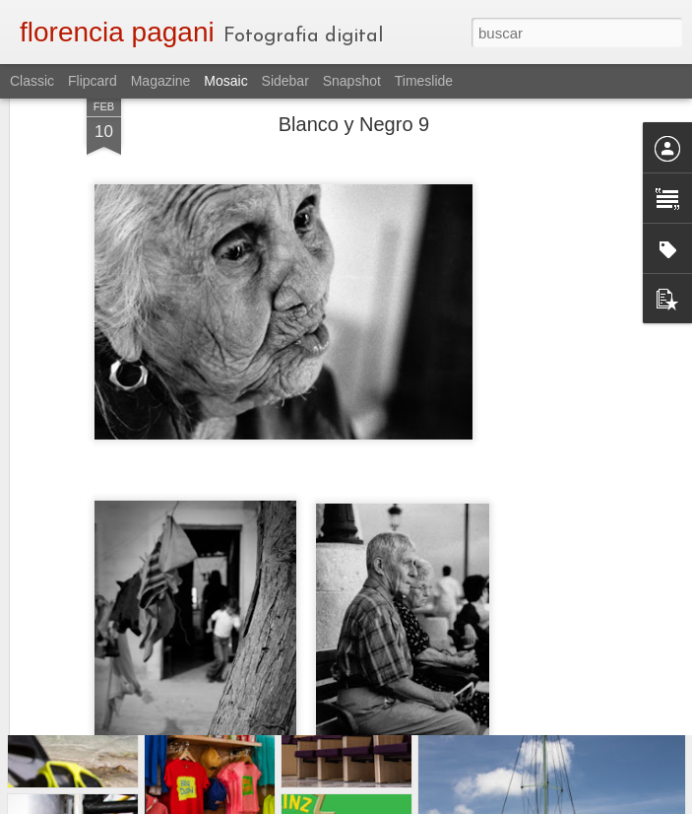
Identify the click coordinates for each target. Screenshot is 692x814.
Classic (32, 81)
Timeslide (424, 81)
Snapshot (352, 81)
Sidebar (285, 81)
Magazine (161, 81)
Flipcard (92, 81)
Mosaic (225, 81)
